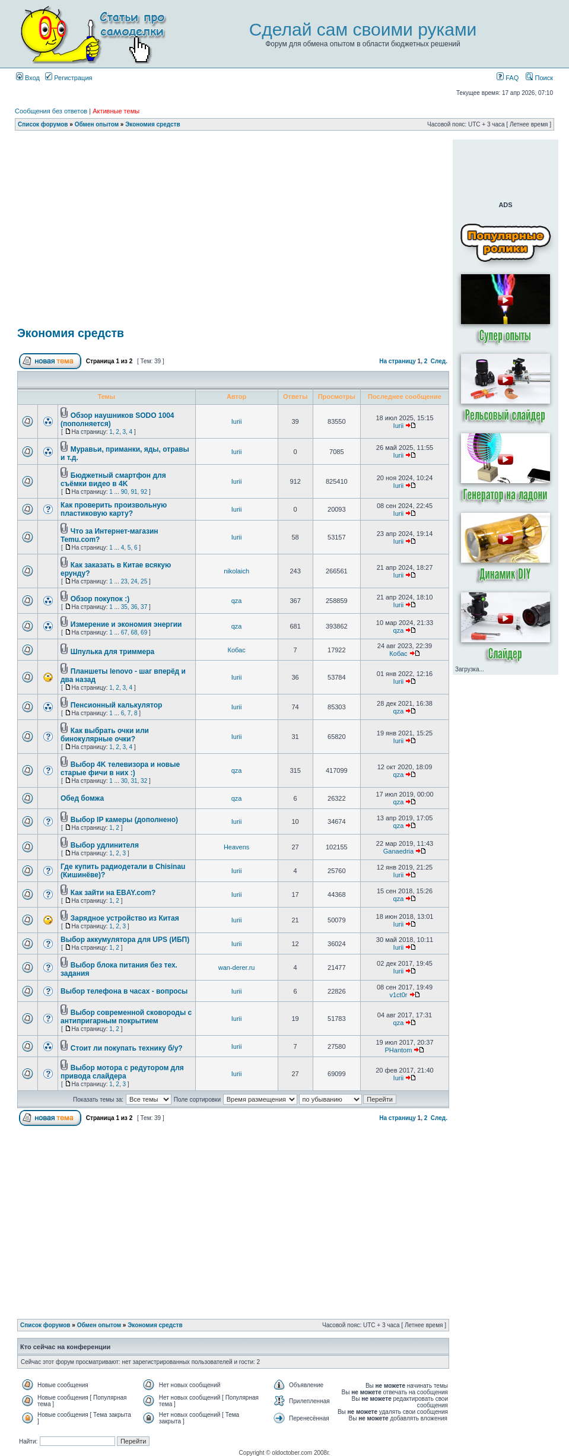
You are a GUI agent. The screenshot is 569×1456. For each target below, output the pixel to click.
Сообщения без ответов (51, 111)
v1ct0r (398, 994)
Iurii (236, 421)
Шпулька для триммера (112, 652)
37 (144, 607)
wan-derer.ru (236, 967)
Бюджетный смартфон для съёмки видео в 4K (113, 479)
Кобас (237, 650)
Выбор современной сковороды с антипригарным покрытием (126, 1016)
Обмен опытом (97, 124)
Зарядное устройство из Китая (125, 918)
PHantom (398, 1050)
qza (236, 600)
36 (134, 607)
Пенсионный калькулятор (117, 705)
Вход (28, 77)
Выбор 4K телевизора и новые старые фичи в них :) (120, 768)
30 (124, 781)
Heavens (236, 847)
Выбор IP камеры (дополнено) (124, 820)
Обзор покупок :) (100, 599)
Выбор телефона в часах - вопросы (124, 991)
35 (124, 607)
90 (124, 491)
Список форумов (43, 124)
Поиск (539, 77)
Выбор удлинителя (105, 845)
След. (439, 361)
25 (144, 581)
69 (144, 632)
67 (124, 632)
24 (134, 581)
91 (134, 491)
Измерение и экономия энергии (126, 624)
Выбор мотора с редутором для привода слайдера (122, 1072)
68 (134, 632)
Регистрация (68, 77)
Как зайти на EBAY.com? (113, 893)
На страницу (397, 361)
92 (144, 491)
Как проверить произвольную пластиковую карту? (114, 509)
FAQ (508, 77)
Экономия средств (152, 124)
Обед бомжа (82, 798)
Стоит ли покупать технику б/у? (127, 1048)
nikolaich (236, 571)
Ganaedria (398, 851)
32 (144, 781)
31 (134, 781)
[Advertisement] (233, 143)
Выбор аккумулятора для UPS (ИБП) (125, 939)
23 (124, 581)
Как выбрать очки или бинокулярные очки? (105, 735)
